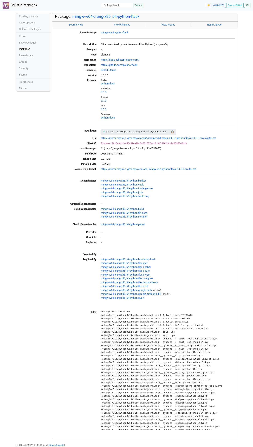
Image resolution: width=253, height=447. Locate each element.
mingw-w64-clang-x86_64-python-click (122, 184)
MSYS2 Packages (20, 5)
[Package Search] (117, 5)
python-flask (108, 83)
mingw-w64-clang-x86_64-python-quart (122, 297)
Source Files (76, 24)
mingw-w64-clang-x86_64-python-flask (106, 16)
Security (23, 68)
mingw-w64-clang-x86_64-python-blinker (123, 180)
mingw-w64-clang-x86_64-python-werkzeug (125, 196)
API (247, 5)
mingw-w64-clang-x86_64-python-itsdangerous (127, 188)
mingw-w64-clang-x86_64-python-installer (124, 216)
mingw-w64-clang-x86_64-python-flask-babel (126, 267)
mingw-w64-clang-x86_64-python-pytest (123, 224)
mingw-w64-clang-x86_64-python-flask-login (125, 274)
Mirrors (23, 88)
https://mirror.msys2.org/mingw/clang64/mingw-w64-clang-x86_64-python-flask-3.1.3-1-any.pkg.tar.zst (158, 138)
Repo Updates (27, 22)
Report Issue (214, 24)
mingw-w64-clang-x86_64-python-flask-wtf (124, 286)
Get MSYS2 (218, 5)
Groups (23, 61)
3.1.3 (103, 92)
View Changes (122, 24)
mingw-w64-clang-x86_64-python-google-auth (126, 290)
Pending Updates (28, 16)
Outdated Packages (30, 29)
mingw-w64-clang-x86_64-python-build (122, 208)
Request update (56, 445)
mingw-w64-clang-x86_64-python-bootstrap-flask (128, 259)
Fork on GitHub (235, 5)
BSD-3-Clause (108, 70)
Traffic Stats (26, 81)
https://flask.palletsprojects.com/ (120, 59)
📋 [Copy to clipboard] (172, 131)
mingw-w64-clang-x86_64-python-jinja (122, 192)
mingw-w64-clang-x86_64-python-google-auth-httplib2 (131, 293)
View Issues (168, 24)
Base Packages (27, 42)
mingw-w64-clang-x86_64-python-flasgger (124, 263)
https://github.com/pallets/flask (119, 64)
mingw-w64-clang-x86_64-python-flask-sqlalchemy (129, 282)
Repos (22, 36)
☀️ (208, 5)
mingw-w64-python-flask (114, 32)
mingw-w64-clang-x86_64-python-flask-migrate (127, 278)
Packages (24, 49)
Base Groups (26, 55)
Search (138, 5)
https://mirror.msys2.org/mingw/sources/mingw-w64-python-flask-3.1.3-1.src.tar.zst (148, 169)
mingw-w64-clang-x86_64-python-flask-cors (125, 270)
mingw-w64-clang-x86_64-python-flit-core (124, 212)
